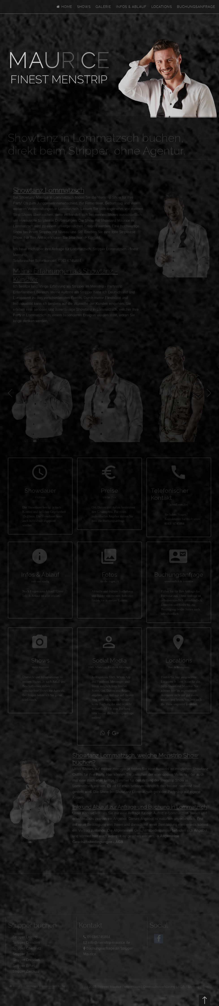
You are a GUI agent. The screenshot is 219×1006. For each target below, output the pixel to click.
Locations (161, 7)
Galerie (103, 7)
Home (64, 7)
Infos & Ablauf (131, 7)
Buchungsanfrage (196, 7)
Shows (84, 7)
